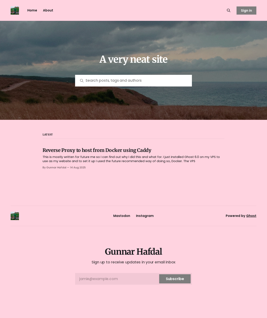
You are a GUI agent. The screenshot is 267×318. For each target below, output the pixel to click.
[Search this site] (228, 10)
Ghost (251, 216)
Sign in (246, 10)
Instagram (145, 216)
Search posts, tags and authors (114, 80)
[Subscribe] (175, 278)
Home (32, 10)
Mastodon (121, 216)
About (48, 10)
